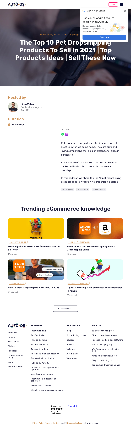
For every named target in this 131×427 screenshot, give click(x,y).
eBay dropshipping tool (103, 331)
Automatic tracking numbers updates (45, 369)
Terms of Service (52, 423)
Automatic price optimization (45, 354)
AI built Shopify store (41, 385)
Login (113, 4)
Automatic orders (39, 349)
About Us (12, 332)
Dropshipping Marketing (78, 283)
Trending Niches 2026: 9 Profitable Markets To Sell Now (34, 248)
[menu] (121, 4)
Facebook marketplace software (107, 340)
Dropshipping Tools (74, 423)
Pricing (11, 337)
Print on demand (39, 340)
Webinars (71, 349)
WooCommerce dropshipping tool (105, 350)
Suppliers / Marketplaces (79, 242)
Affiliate (70, 345)
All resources (64, 308)
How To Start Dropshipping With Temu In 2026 (33, 287)
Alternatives (72, 354)
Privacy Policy (37, 423)
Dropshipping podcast (50, 34)
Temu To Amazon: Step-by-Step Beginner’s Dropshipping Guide (91, 248)
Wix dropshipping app (102, 345)
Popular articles (17, 283)
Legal (10, 362)
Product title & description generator (43, 380)
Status (11, 346)
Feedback (12, 351)
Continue (104, 37)
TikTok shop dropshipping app (106, 365)
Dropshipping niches (76, 335)
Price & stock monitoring (42, 358)
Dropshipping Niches (18, 242)
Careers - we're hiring (15, 356)
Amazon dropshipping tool (104, 356)
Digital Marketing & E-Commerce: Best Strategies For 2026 (94, 289)
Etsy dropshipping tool (102, 360)
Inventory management (42, 374)
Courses (70, 340)
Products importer (39, 345)
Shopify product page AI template (47, 390)
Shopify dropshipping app (104, 335)
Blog (69, 331)
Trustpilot (72, 406)
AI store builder (15, 367)
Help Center (13, 342)
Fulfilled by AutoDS (40, 363)
